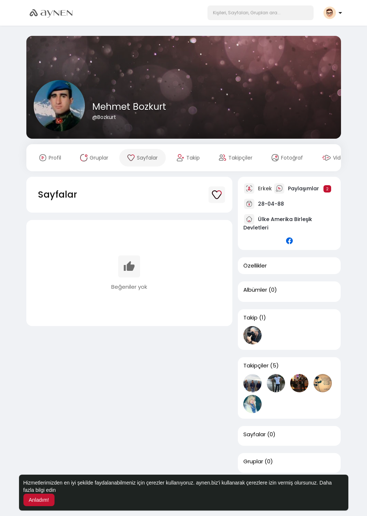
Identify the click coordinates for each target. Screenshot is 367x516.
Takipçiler (256, 366)
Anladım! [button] (39, 500)
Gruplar (253, 461)
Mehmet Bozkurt (129, 106)
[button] (260, 12)
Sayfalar (254, 434)
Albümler (255, 290)
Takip (250, 318)
